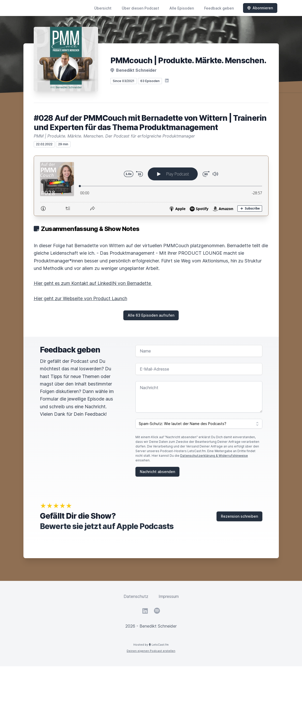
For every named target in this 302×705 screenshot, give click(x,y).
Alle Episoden (181, 8)
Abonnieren (260, 8)
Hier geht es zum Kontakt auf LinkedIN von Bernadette (93, 283)
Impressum (169, 596)
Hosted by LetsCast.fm (151, 644)
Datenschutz (136, 596)
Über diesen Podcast (140, 8)
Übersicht (102, 8)
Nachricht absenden (157, 471)
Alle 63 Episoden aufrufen (151, 315)
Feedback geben (219, 8)
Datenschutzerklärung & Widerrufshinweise (214, 456)
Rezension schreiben (239, 516)
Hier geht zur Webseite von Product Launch (80, 298)
